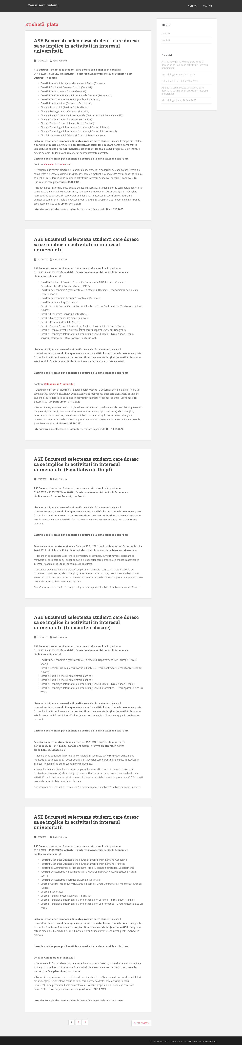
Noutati (207, 5)
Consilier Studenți (43, 6)
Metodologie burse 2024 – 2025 (179, 100)
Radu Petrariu (60, 60)
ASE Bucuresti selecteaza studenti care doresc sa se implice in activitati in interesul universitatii (86, 45)
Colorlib (191, 1041)
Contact (193, 5)
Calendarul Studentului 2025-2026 (180, 81)
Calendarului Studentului (57, 164)
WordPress (211, 1041)
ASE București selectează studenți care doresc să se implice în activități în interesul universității (185, 65)
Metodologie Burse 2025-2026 (178, 74)
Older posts (141, 1023)
